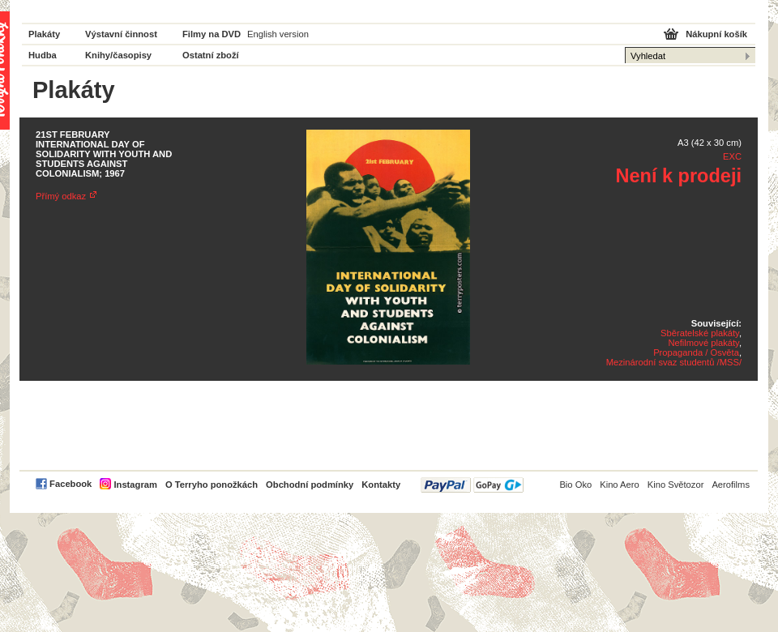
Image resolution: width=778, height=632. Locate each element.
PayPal (472, 485)
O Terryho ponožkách (211, 484)
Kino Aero (619, 484)
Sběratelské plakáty (699, 333)
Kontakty (380, 484)
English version (278, 34)
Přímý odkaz (61, 196)
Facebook (70, 484)
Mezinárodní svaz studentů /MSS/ (674, 362)
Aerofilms (731, 484)
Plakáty (44, 34)
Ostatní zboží (210, 55)
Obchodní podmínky (309, 484)
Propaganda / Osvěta (696, 352)
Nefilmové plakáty (703, 343)
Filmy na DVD (211, 34)
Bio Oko (575, 484)
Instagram (134, 484)
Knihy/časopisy (118, 55)
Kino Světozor (676, 484)
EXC (732, 156)
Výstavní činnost (121, 34)
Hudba (42, 55)
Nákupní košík (716, 34)
